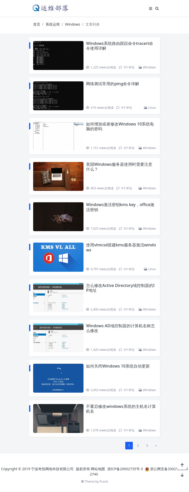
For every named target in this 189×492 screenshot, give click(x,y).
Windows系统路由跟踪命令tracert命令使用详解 (119, 46)
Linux (150, 108)
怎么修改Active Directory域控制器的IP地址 (120, 288)
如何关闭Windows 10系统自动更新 (118, 366)
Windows (72, 24)
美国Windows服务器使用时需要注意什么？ (119, 167)
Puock (103, 482)
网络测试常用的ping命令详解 (112, 83)
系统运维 (53, 24)
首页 (36, 24)
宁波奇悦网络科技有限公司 (52, 469)
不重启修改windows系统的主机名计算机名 (121, 409)
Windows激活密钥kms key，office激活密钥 (120, 207)
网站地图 (98, 469)
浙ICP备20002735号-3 (125, 469)
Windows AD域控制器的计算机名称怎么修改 (120, 328)
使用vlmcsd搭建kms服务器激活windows (120, 247)
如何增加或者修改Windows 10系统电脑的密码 (120, 126)
